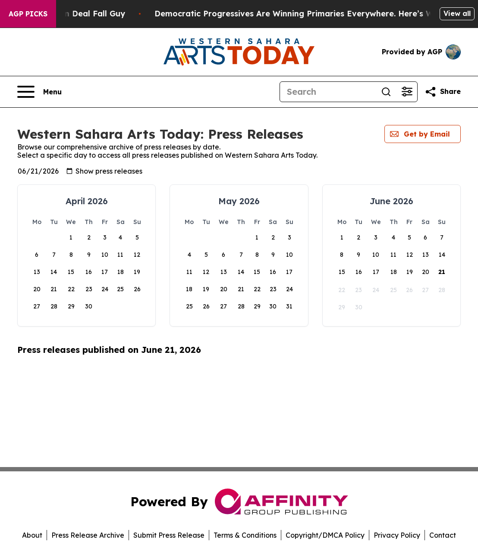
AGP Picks (28, 13)
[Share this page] (443, 91)
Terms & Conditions (245, 535)
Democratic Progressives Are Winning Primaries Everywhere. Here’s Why (310, 14)
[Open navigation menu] (39, 91)
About (32, 535)
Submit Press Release (168, 535)
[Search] (328, 92)
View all (457, 13)
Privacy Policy (397, 535)
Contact (442, 535)
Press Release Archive (87, 535)
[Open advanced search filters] (406, 92)
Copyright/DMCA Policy (325, 535)
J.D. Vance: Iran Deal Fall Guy (78, 14)
